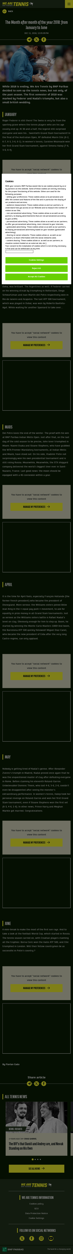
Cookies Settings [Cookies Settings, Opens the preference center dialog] (36, 260)
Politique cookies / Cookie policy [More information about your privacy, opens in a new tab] (19, 251)
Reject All (36, 268)
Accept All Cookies (36, 277)
